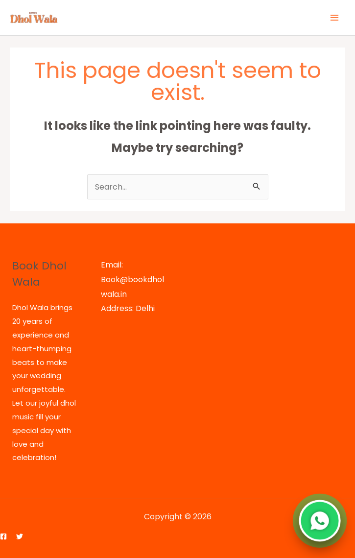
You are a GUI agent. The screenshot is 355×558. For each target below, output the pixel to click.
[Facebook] (3, 536)
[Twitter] (19, 536)
